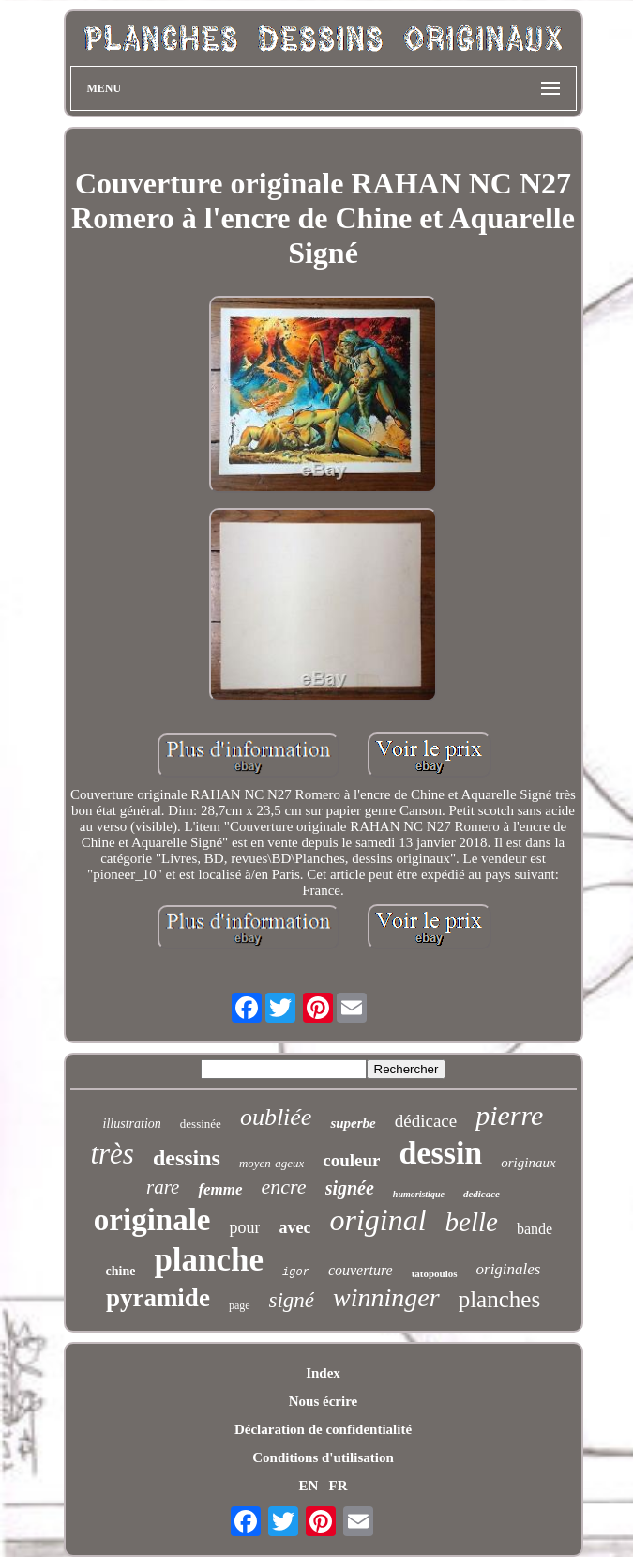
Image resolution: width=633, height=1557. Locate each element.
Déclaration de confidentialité (323, 1429)
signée (349, 1188)
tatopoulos (435, 1273)
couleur (351, 1160)
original (377, 1220)
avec (294, 1227)
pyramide (158, 1298)
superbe (352, 1123)
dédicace (426, 1121)
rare (162, 1187)
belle (471, 1222)
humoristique (419, 1194)
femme (220, 1189)
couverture (360, 1270)
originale (152, 1220)
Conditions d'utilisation (322, 1457)
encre (284, 1186)
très (112, 1153)
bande (534, 1229)
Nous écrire (323, 1401)
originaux (528, 1162)
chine (121, 1271)
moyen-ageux (271, 1163)
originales (508, 1269)
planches (499, 1299)
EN (308, 1485)
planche (209, 1259)
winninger (386, 1297)
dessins (186, 1158)
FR (338, 1485)
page (239, 1305)
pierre (509, 1115)
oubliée (276, 1117)
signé (292, 1300)
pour (244, 1227)
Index (323, 1372)
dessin (440, 1152)
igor (295, 1272)
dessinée (200, 1124)
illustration (132, 1124)
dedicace (481, 1193)
